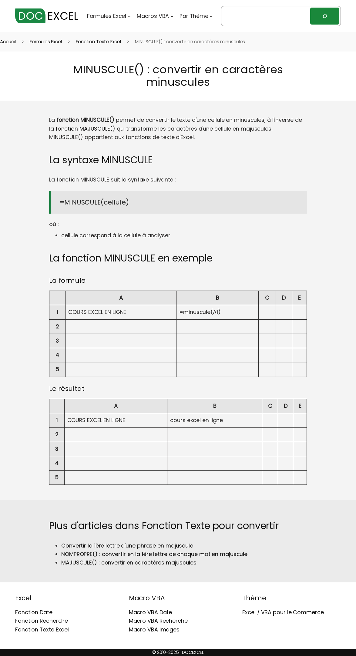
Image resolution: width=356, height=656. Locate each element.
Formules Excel (46, 41)
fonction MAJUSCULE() (85, 128)
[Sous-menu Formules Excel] (129, 16)
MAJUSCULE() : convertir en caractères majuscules (128, 562)
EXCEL (47, 15)
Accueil (8, 41)
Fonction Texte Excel (98, 41)
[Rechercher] (324, 16)
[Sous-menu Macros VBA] (172, 16)
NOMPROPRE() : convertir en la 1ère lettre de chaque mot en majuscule (154, 554)
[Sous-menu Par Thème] (211, 16)
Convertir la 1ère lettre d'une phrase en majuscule (127, 545)
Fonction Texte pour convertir (210, 525)
